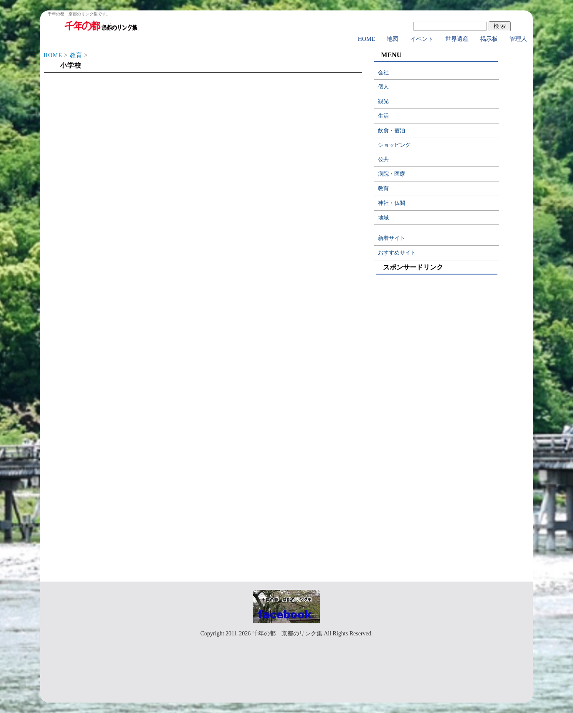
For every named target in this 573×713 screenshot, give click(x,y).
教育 (76, 55)
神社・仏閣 (391, 203)
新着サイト (391, 238)
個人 (383, 86)
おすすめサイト (397, 252)
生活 (383, 116)
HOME (366, 39)
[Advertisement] (203, 142)
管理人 (518, 39)
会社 (383, 72)
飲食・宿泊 (391, 130)
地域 (383, 217)
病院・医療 (391, 174)
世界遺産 (457, 39)
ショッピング (394, 145)
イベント (422, 39)
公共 (383, 159)
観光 (383, 101)
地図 (392, 39)
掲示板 (489, 39)
